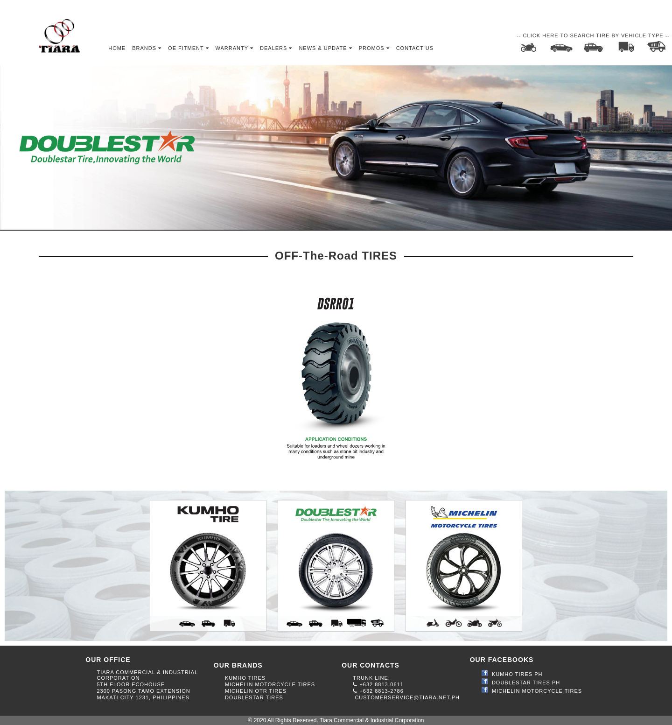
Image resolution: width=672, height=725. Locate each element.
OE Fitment (188, 48)
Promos (374, 48)
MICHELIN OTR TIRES (256, 691)
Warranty (234, 48)
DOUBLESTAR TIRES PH (526, 682)
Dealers (276, 48)
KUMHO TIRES (245, 678)
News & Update (325, 48)
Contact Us (415, 48)
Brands (146, 48)
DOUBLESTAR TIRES (254, 697)
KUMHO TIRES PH (517, 674)
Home (117, 48)
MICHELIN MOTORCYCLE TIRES (270, 684)
